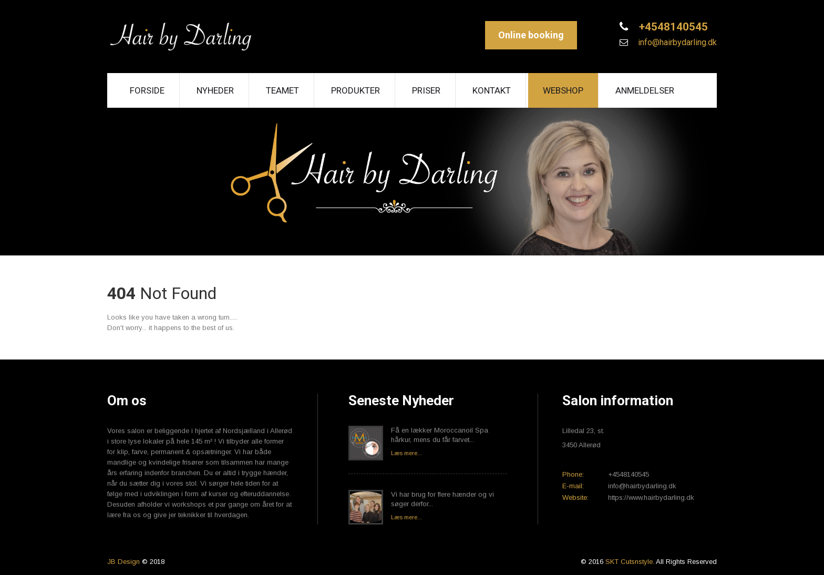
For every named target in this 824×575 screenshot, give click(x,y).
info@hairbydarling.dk (676, 42)
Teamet (282, 90)
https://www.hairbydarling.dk (651, 497)
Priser (426, 90)
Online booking (531, 34)
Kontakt (491, 90)
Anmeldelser (644, 90)
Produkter (355, 90)
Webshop (563, 90)
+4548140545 (672, 26)
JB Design (123, 562)
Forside (147, 90)
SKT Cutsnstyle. (630, 562)
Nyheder (215, 90)
